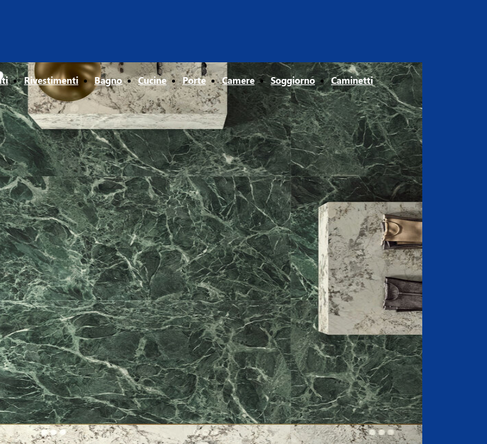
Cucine (152, 80)
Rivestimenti (51, 80)
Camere (238, 80)
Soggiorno (293, 80)
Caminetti (352, 80)
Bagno (108, 80)
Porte (194, 80)
